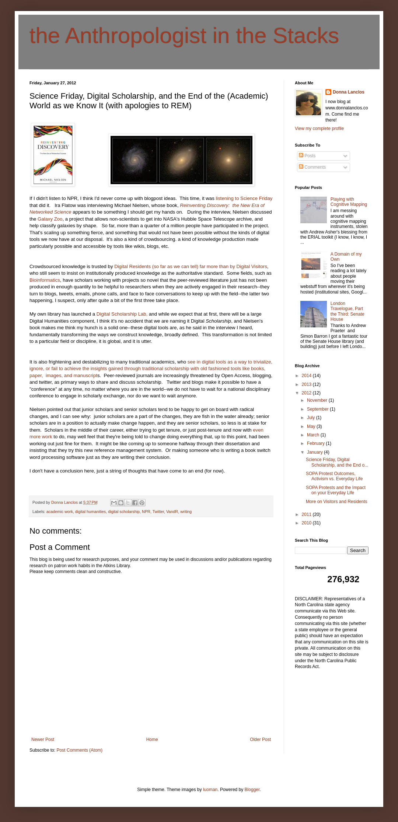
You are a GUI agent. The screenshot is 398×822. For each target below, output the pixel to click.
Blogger (252, 789)
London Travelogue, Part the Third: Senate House (347, 311)
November (318, 400)
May (312, 426)
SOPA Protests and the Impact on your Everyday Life (336, 490)
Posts (307, 155)
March (314, 435)
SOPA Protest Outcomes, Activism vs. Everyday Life (334, 476)
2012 (307, 393)
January (315, 452)
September (318, 409)
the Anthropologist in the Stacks (184, 35)
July (311, 417)
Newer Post (42, 739)
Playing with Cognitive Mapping (349, 202)
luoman (210, 789)
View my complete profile (319, 128)
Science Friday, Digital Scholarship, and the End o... (337, 462)
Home (152, 739)
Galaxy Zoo (49, 219)
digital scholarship (124, 511)
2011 (307, 514)
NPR (146, 511)
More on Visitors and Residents (336, 501)
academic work (59, 511)
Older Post (260, 739)
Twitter (158, 511)
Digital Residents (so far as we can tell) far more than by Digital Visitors (190, 266)
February (316, 443)
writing (186, 511)
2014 (307, 375)
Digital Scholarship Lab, (122, 314)
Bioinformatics (44, 280)
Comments (312, 167)
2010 (307, 523)
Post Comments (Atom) (79, 750)
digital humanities (90, 511)
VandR (172, 511)
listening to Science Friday (243, 198)
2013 (307, 384)
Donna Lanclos (348, 92)
